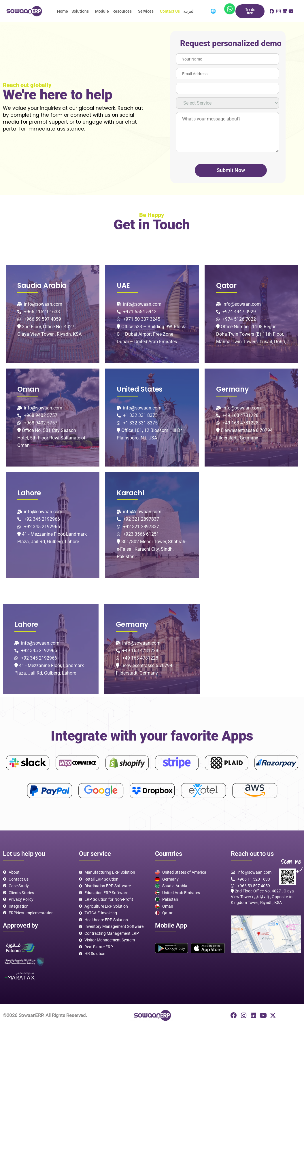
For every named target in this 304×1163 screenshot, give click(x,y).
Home (62, 11)
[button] (81, 11)
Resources (122, 11)
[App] (229, 8)
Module (102, 11)
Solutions (80, 11)
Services (146, 11)
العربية (189, 11)
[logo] (23, 11)
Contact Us (170, 11)
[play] (171, 948)
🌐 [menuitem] (213, 11)
